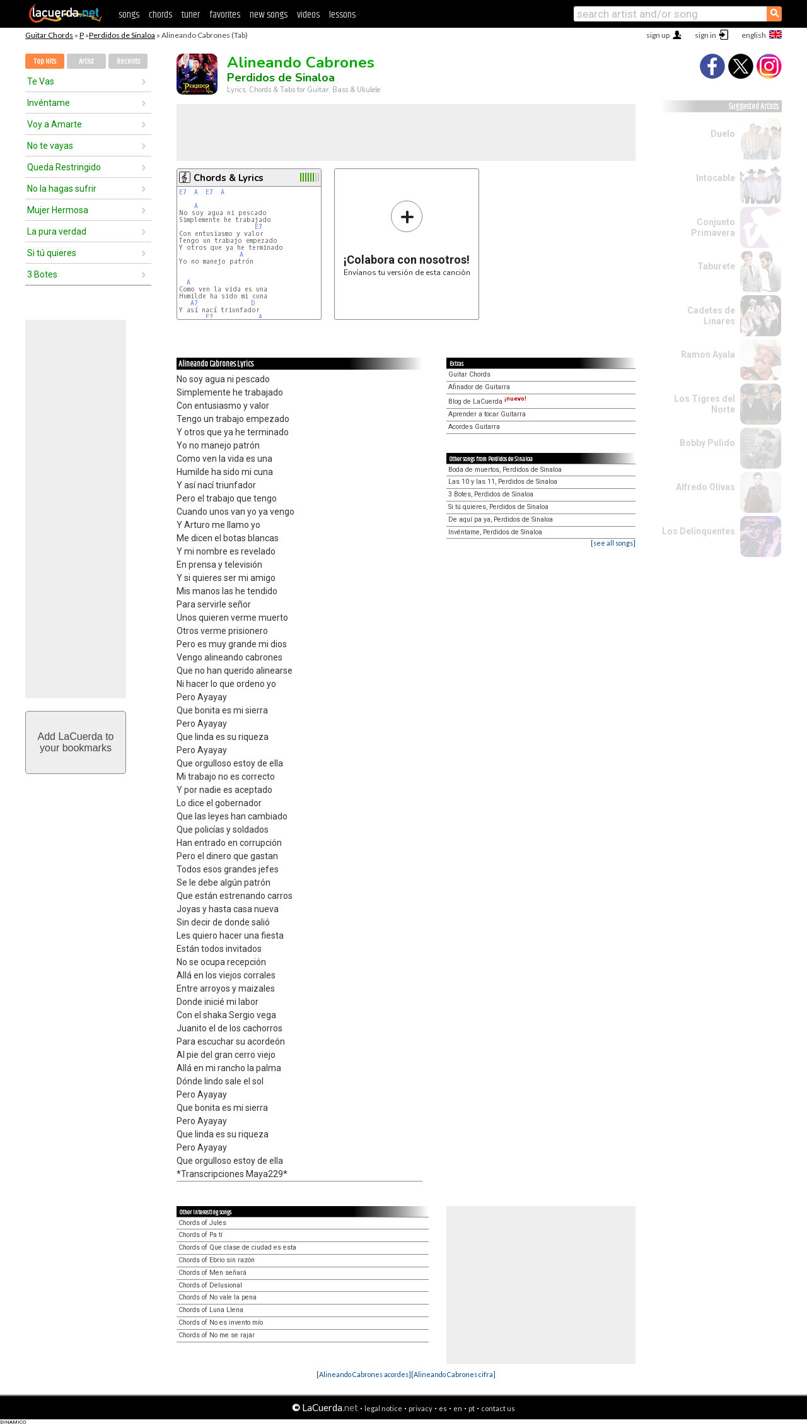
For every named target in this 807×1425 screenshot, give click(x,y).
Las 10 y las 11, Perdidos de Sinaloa (502, 482)
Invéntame (48, 103)
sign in (705, 35)
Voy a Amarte (54, 124)
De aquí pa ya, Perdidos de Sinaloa (500, 519)
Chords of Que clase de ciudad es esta (237, 1247)
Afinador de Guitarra (479, 387)
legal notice (383, 1408)
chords (160, 15)
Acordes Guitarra (474, 427)
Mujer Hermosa (57, 210)
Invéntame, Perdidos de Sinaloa (495, 532)
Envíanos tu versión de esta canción (407, 238)
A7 (194, 303)
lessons (342, 15)
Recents (128, 61)
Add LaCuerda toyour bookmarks (76, 742)
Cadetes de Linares (711, 315)
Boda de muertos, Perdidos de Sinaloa (505, 470)
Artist (86, 61)
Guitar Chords (49, 35)
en (457, 1408)
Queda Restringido (64, 167)
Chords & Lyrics (229, 178)
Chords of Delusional (210, 1285)
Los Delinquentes (698, 531)
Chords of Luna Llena (210, 1310)
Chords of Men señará (212, 1273)
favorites (224, 15)
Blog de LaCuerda (487, 401)
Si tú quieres (51, 253)
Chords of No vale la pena (217, 1297)
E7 (183, 192)
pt (471, 1408)
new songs (268, 15)
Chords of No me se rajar (216, 1335)
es (443, 1408)
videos (308, 15)
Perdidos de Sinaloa (122, 35)
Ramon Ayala (708, 354)
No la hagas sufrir (61, 189)
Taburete (716, 266)
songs (129, 15)
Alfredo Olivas (705, 487)
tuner (191, 15)
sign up (658, 35)
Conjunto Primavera (713, 227)
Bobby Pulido (707, 443)
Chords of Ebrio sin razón (216, 1260)
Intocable (715, 178)
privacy (421, 1408)
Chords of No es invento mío (220, 1322)
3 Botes (42, 274)
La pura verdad (56, 231)
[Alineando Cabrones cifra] (453, 1374)
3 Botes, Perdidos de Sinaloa (490, 494)
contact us (498, 1408)
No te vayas (50, 146)
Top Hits (44, 61)
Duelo (723, 134)
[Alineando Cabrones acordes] (363, 1374)
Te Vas (40, 81)
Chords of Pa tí (200, 1235)
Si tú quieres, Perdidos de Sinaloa (498, 507)
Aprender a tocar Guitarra (487, 414)
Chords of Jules (202, 1223)
